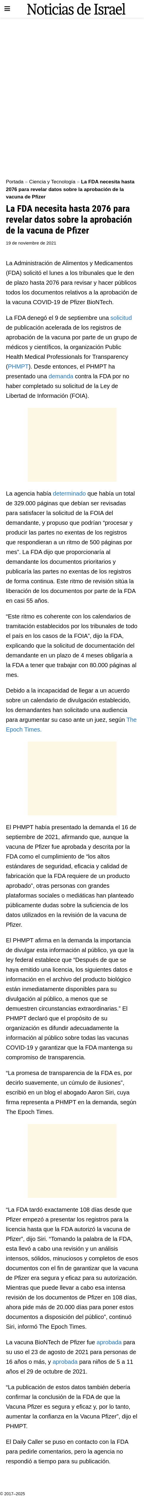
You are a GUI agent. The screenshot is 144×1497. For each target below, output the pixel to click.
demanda (62, 376)
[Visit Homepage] (76, 9)
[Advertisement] (72, 95)
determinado (70, 493)
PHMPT (18, 366)
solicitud (121, 318)
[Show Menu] (7, 9)
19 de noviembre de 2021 (31, 242)
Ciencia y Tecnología (52, 182)
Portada (15, 182)
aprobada (110, 1342)
